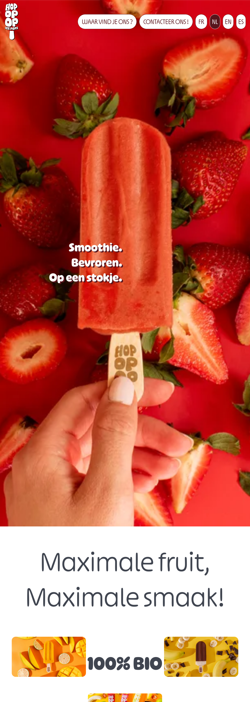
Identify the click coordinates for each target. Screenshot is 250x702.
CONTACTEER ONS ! (166, 21)
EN (228, 21)
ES (241, 21)
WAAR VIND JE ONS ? (107, 21)
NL (215, 21)
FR (201, 21)
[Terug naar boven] (12, 21)
